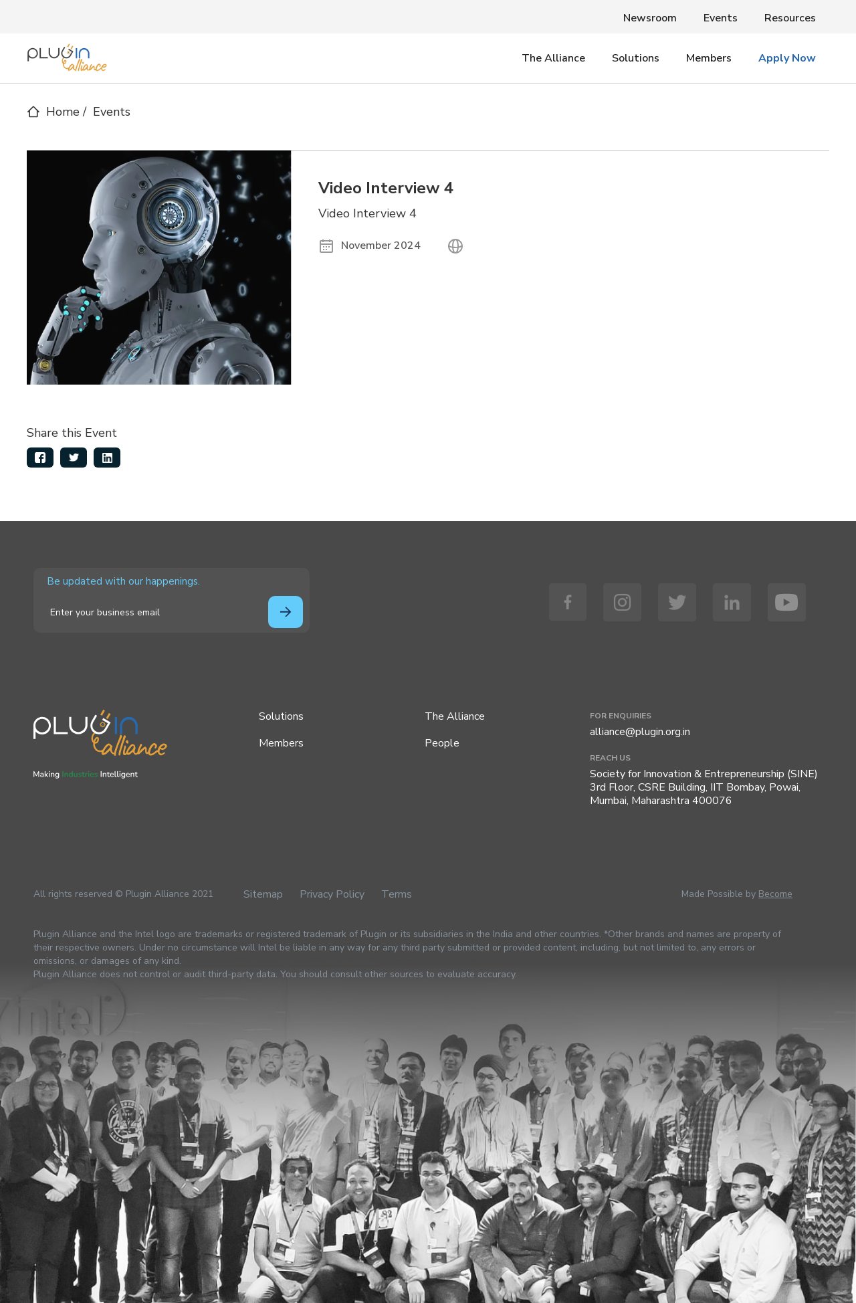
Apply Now (787, 58)
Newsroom (650, 18)
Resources (790, 18)
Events (721, 18)
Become (775, 894)
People (442, 743)
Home (63, 112)
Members (709, 58)
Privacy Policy (332, 894)
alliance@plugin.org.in (640, 731)
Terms (396, 894)
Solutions (635, 58)
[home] (67, 54)
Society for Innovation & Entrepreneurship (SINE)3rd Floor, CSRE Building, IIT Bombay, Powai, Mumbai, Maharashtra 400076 (704, 787)
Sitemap (263, 894)
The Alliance (553, 58)
